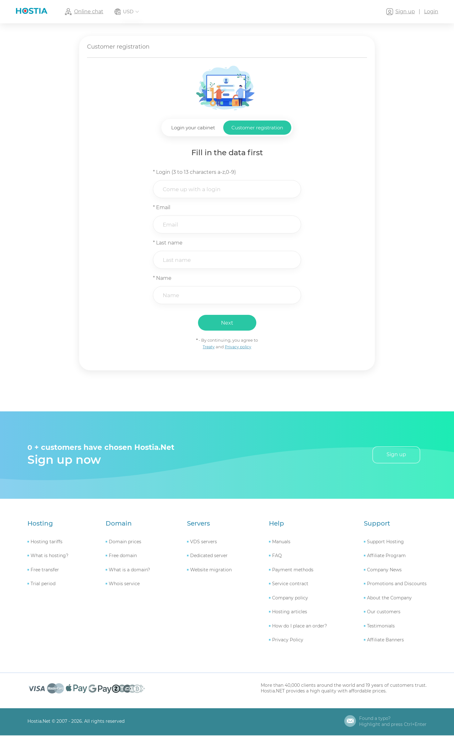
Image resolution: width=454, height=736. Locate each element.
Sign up (396, 455)
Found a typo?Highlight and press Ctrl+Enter (393, 722)
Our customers (383, 612)
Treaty (208, 347)
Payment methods (292, 570)
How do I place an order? (299, 626)
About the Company (389, 598)
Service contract (290, 584)
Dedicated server (209, 556)
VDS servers (203, 542)
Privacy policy (238, 347)
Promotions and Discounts (397, 584)
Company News (384, 570)
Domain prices (125, 542)
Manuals (281, 542)
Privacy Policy (287, 641)
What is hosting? (49, 556)
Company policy (290, 598)
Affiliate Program (386, 556)
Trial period (43, 584)
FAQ (277, 556)
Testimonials (381, 626)
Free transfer (45, 570)
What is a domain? (129, 570)
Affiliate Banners (385, 641)
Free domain (123, 556)
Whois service (124, 584)
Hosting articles (289, 612)
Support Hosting (385, 542)
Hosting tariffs (46, 542)
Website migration (211, 570)
